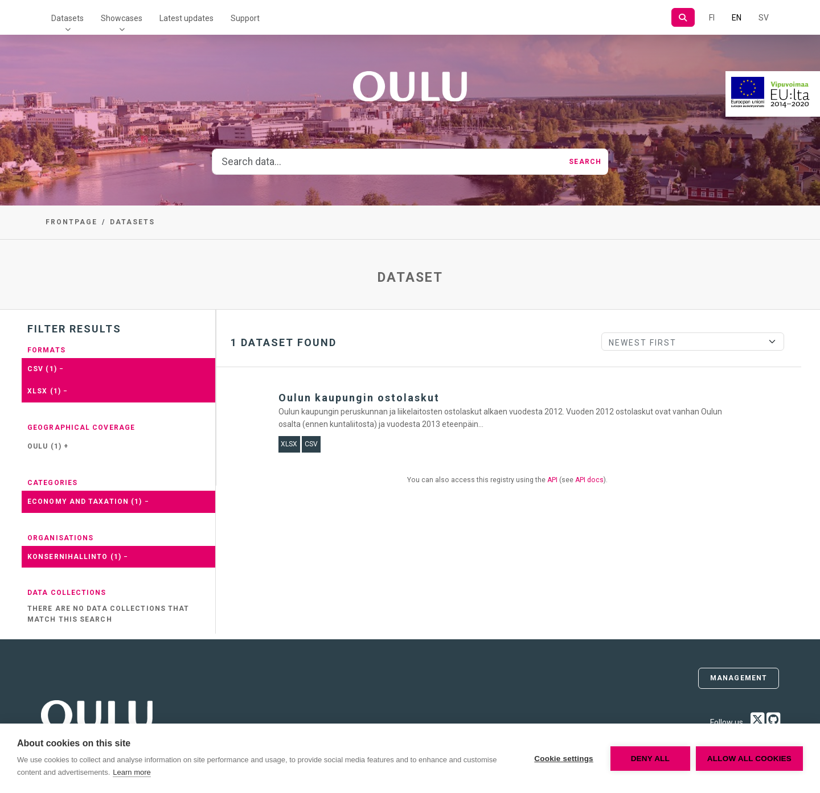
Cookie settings (563, 758)
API (552, 480)
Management (738, 678)
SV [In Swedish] (763, 17)
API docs (589, 480)
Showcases (121, 18)
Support (245, 18)
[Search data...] (387, 162)
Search (585, 162)
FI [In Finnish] (712, 17)
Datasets (67, 18)
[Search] (683, 17)
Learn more (131, 772)
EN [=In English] (736, 17)
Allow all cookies (749, 758)
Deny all (650, 758)
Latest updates (186, 18)
